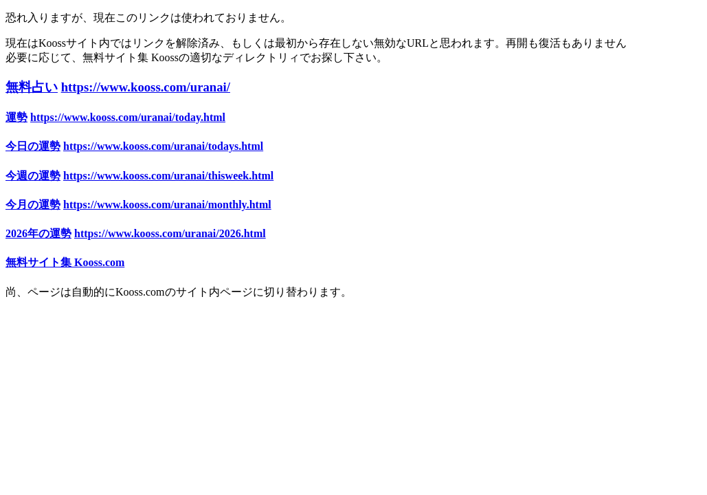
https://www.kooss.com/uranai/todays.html (163, 146)
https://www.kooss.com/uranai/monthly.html (167, 204)
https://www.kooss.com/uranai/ (145, 87)
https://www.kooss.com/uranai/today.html (127, 117)
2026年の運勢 (38, 233)
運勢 (16, 117)
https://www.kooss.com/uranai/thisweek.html (168, 176)
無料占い (31, 87)
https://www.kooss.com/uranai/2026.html (170, 233)
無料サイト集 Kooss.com (64, 262)
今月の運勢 (32, 204)
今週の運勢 (32, 176)
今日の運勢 (32, 146)
